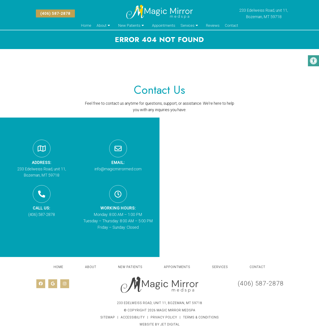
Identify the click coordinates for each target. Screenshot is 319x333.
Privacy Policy (164, 317)
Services (188, 25)
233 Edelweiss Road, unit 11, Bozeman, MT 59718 (159, 303)
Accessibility (133, 317)
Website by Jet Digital (160, 324)
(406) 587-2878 (55, 13)
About (102, 25)
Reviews (213, 25)
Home (86, 25)
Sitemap (107, 317)
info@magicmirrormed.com (118, 169)
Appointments (163, 25)
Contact (231, 25)
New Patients (129, 25)
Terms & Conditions (201, 317)
